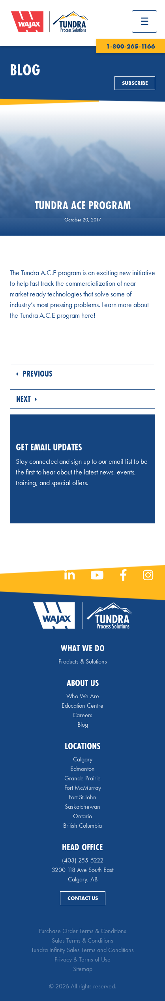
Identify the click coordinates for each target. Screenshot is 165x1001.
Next (26, 399)
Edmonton (82, 769)
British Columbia (82, 825)
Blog (82, 724)
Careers (82, 715)
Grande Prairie (82, 778)
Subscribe (135, 83)
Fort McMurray (82, 788)
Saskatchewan (82, 806)
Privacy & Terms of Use (82, 959)
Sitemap (82, 969)
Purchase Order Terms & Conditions (82, 931)
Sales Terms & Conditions (82, 940)
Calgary (82, 759)
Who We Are (82, 696)
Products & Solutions (82, 661)
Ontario (82, 816)
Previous (34, 373)
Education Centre (82, 705)
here (87, 315)
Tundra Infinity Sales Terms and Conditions (82, 950)
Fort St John (82, 797)
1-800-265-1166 (130, 46)
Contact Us (83, 898)
